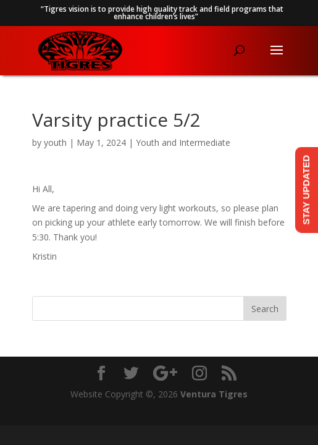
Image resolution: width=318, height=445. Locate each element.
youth (55, 142)
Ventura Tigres (214, 394)
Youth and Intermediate (183, 142)
